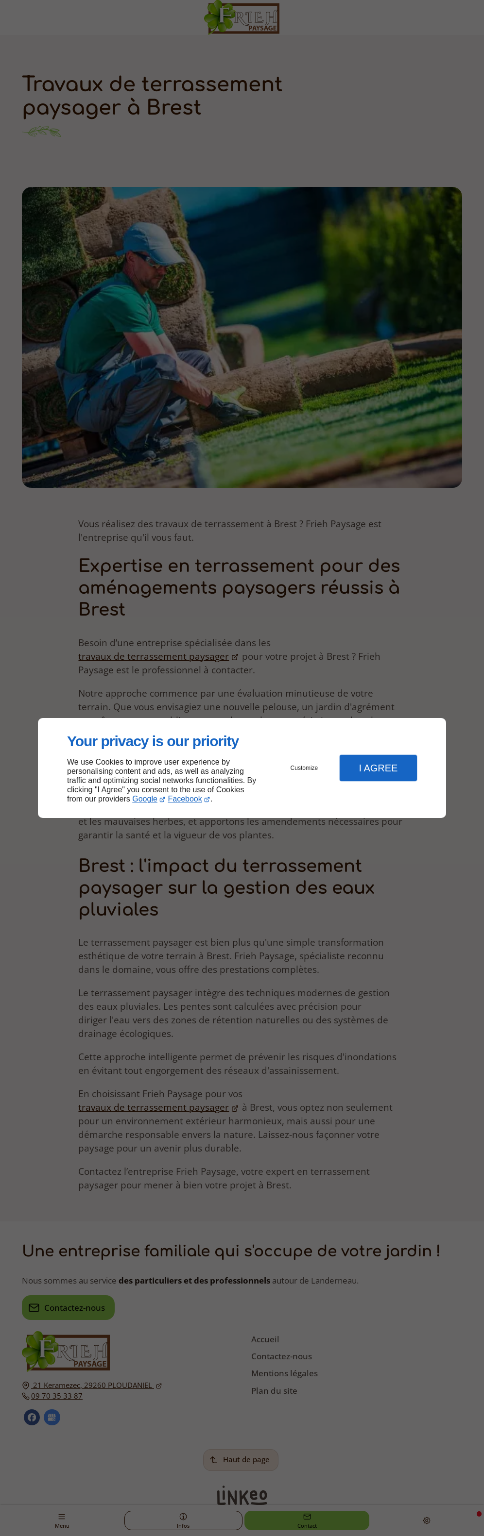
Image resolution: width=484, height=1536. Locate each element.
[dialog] (242, 768)
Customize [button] (304, 768)
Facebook (185, 799)
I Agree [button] (378, 768)
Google (144, 799)
